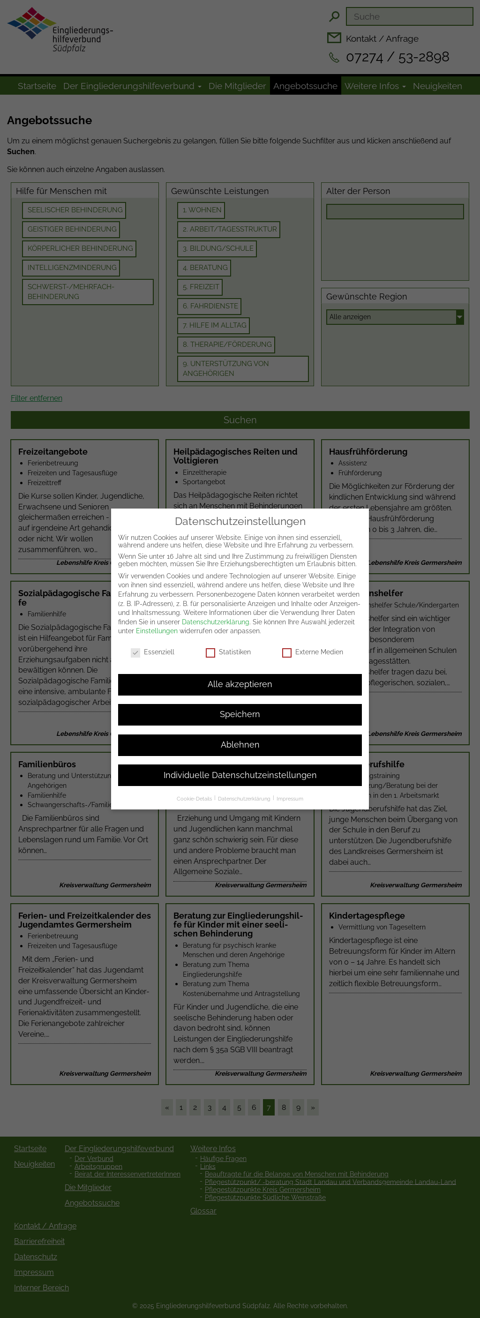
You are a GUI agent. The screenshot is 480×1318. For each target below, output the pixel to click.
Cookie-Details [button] (195, 791)
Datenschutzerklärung (215, 614)
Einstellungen (157, 624)
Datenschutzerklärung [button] (245, 791)
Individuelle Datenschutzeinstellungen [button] (240, 767)
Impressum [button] (290, 791)
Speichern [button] (240, 707)
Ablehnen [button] (240, 737)
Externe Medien (312, 645)
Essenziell (152, 645)
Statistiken (228, 645)
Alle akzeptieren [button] (240, 676)
